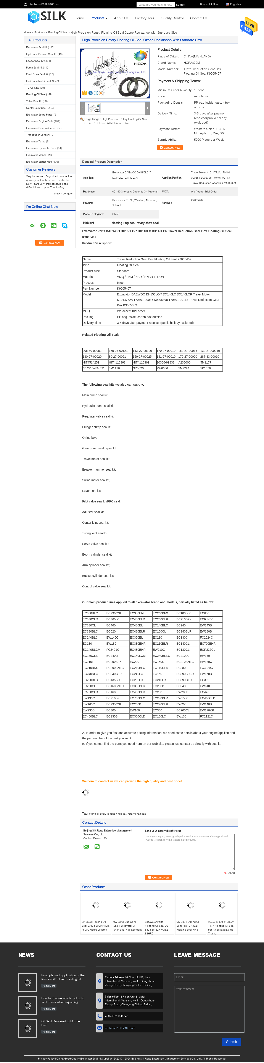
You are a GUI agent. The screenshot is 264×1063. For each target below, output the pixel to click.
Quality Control (172, 18)
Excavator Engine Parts (39, 121)
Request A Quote (210, 4)
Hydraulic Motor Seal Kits (41, 81)
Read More (48, 985)
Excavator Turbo (35, 141)
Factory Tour (144, 18)
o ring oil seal (97, 813)
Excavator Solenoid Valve (41, 128)
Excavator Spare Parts (39, 114)
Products (97, 18)
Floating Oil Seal (58, 32)
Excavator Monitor (36, 155)
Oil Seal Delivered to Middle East (60, 1023)
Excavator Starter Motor (39, 161)
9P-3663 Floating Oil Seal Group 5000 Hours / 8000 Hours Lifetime (95, 925)
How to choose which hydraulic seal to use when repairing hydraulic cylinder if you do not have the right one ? (62, 1000)
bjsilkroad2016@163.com (45, 4)
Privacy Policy (46, 1058)
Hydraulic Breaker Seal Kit (41, 54)
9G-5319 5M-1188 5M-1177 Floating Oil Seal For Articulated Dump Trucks (221, 927)
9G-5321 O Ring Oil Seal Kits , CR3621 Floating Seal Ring (188, 925)
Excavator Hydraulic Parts (41, 148)
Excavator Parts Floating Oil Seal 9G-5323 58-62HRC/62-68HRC (157, 927)
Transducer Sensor (37, 134)
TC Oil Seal (32, 87)
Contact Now (172, 147)
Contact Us (199, 18)
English (235, 4)
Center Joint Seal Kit (38, 107)
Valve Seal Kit (34, 101)
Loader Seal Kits (35, 60)
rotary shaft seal (137, 813)
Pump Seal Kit (34, 67)
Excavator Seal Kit (36, 47)
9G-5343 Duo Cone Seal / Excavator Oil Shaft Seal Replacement (127, 925)
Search (180, 4)
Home (79, 18)
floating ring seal (116, 813)
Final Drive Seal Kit (37, 74)
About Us (121, 18)
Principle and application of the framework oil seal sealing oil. (63, 977)
